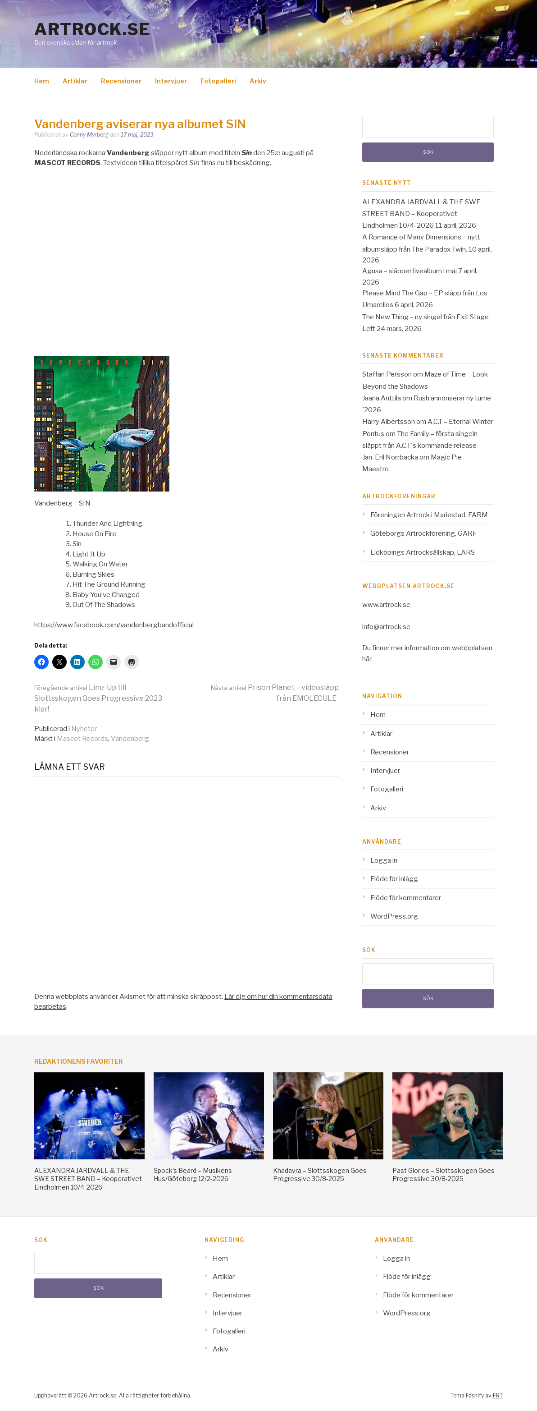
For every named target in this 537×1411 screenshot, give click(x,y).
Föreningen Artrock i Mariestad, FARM (429, 515)
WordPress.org (394, 916)
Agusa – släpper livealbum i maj (409, 271)
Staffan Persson (387, 374)
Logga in (383, 860)
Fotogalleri (218, 81)
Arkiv (258, 81)
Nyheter (84, 729)
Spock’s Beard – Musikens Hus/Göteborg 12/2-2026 (193, 1174)
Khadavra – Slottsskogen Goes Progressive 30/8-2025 (320, 1174)
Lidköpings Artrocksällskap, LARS (422, 552)
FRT (498, 1395)
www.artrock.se (386, 605)
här (366, 659)
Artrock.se (92, 29)
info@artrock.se (386, 627)
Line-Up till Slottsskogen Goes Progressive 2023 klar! (98, 698)
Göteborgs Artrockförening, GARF (423, 533)
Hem (41, 81)
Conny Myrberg (89, 134)
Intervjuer (171, 81)
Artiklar (75, 81)
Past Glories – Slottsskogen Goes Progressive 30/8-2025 (443, 1174)
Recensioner (121, 81)
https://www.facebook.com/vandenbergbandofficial (114, 625)
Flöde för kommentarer (405, 898)
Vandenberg (130, 739)
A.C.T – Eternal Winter (460, 422)
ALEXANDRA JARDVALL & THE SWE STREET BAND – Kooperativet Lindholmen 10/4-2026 (421, 214)
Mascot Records (82, 739)
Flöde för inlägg (394, 879)
